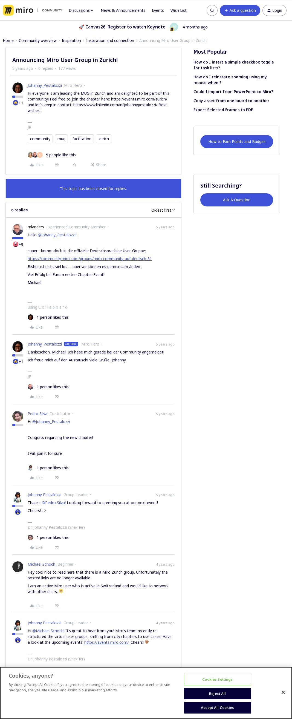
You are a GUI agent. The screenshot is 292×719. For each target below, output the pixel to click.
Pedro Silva (37, 413)
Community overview (38, 40)
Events (158, 10)
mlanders (36, 226)
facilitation (82, 138)
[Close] (283, 692)
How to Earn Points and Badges (236, 141)
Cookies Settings (217, 679)
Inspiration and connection (110, 40)
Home (8, 40)
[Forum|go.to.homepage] (32, 10)
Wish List (178, 10)
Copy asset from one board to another (231, 100)
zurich (104, 138)
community (40, 138)
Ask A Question (236, 199)
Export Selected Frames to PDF (223, 109)
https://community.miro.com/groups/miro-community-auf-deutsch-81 (90, 258)
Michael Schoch (41, 564)
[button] (240, 10)
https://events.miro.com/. (106, 642)
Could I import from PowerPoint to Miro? (233, 91)
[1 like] (48, 317)
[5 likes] (52, 155)
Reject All (217, 693)
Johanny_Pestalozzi (45, 85)
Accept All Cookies (217, 707)
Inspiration (71, 40)
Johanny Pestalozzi (44, 494)
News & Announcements (123, 10)
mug (61, 138)
